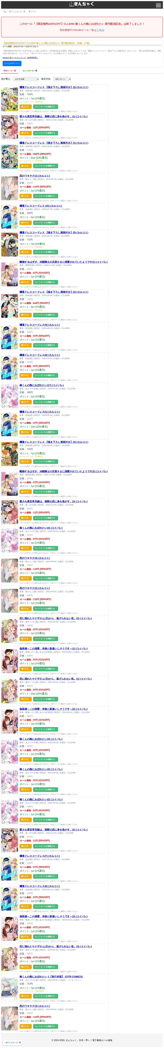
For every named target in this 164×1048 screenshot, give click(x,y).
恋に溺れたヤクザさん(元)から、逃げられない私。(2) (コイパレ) (56, 618)
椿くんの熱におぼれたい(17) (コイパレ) (42, 385)
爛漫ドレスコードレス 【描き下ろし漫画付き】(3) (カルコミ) (54, 87)
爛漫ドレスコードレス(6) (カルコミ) (40, 886)
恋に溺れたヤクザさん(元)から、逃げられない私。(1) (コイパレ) (56, 678)
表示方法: (46, 79)
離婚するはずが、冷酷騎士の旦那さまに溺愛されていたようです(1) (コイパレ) (64, 262)
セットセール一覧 (30, 71)
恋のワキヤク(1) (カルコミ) (35, 175)
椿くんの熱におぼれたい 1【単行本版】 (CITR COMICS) (51, 976)
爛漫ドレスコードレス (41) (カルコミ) (41, 205)
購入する (25, 107)
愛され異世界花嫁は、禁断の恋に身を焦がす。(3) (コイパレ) (54, 501)
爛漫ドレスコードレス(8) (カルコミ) (40, 355)
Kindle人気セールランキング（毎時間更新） (20, 58)
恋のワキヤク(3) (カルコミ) (35, 1006)
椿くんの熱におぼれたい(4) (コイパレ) (41, 739)
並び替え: (6, 79)
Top (4, 12)
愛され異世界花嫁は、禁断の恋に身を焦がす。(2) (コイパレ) (54, 829)
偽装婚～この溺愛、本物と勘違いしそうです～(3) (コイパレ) (54, 916)
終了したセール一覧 (17, 11)
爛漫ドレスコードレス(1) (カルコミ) (40, 411)
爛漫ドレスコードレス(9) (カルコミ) (40, 324)
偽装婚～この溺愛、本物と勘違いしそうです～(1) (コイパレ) (54, 648)
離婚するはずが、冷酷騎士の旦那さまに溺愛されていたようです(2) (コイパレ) (64, 471)
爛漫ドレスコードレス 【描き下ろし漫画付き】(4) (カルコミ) (54, 442)
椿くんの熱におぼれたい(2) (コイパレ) (41, 799)
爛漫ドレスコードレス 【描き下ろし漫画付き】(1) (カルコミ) (54, 143)
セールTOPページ (12, 63)
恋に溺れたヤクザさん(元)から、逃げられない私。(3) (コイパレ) (56, 946)
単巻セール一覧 (9, 71)
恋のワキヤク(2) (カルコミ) (35, 588)
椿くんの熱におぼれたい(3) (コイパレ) (41, 528)
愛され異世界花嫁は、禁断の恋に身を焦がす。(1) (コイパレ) (54, 116)
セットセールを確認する (45, 107)
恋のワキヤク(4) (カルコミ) (35, 558)
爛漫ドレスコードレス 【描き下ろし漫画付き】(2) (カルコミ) (54, 292)
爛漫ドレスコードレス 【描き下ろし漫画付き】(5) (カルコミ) (54, 232)
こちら (100, 30)
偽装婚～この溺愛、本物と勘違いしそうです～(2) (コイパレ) (54, 709)
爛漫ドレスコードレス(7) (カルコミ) (40, 856)
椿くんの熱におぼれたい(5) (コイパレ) (41, 769)
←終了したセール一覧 (12, 1043)
